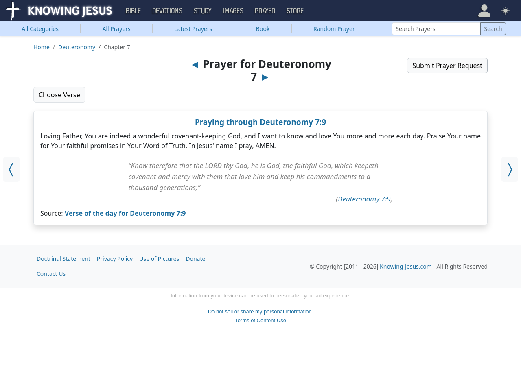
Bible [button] (133, 11)
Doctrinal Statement (63, 258)
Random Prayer (334, 29)
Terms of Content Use (260, 320)
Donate (195, 258)
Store (295, 11)
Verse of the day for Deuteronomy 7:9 (125, 213)
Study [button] (203, 11)
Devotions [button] (168, 11)
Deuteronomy (76, 47)
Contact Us (51, 274)
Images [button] (233, 11)
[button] (484, 10)
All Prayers (117, 29)
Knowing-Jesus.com (406, 266)
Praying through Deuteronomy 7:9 (260, 122)
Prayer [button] (265, 11)
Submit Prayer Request (447, 65)
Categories (40, 29)
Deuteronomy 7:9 (364, 198)
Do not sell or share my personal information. (260, 311)
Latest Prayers (193, 29)
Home (41, 47)
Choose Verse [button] (59, 94)
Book (263, 29)
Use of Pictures (159, 258)
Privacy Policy (115, 258)
